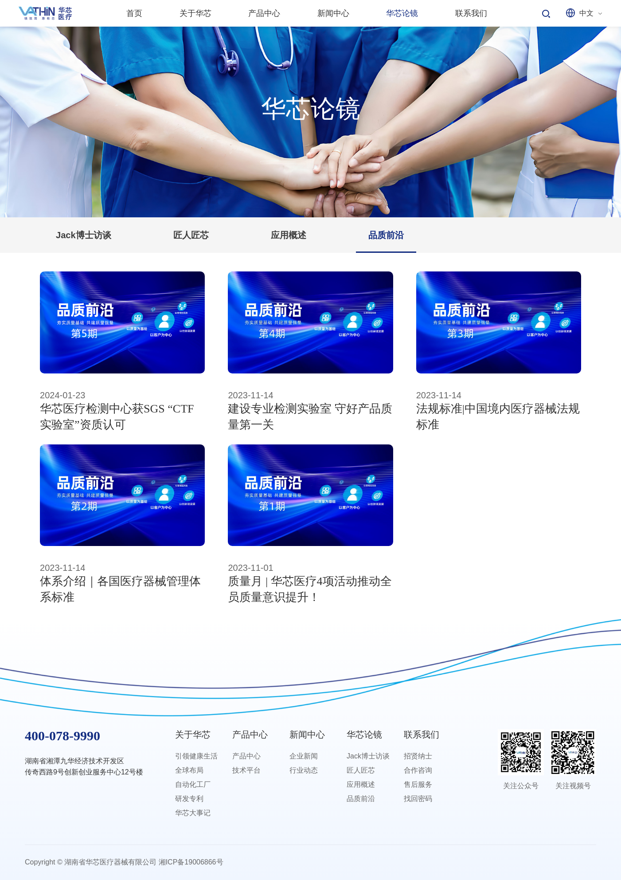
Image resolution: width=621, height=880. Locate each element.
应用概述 (288, 235)
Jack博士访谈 (83, 235)
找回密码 (418, 798)
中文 (586, 13)
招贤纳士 (418, 756)
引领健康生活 (196, 756)
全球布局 (189, 770)
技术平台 (246, 770)
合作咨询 (418, 770)
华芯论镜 (364, 734)
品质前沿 (386, 235)
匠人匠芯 (191, 235)
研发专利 (189, 798)
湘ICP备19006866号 (191, 862)
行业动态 (303, 770)
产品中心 (250, 734)
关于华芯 (193, 734)
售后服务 (418, 784)
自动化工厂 (193, 784)
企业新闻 (303, 756)
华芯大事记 (193, 813)
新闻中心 (307, 734)
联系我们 (421, 734)
